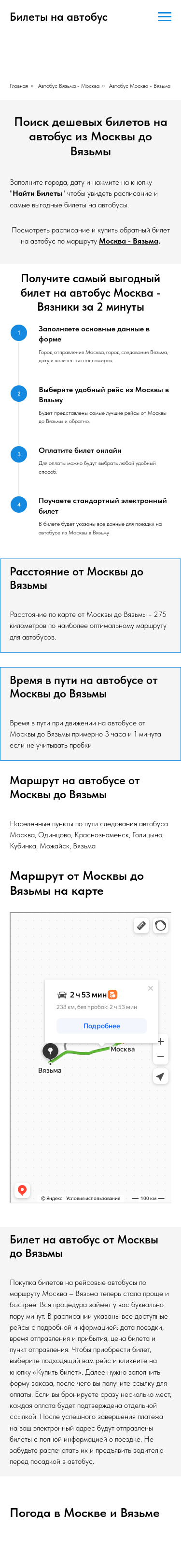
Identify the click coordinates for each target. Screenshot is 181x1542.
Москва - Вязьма (128, 241)
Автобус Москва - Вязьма (139, 85)
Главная (19, 85)
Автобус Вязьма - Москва (68, 85)
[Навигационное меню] (164, 17)
